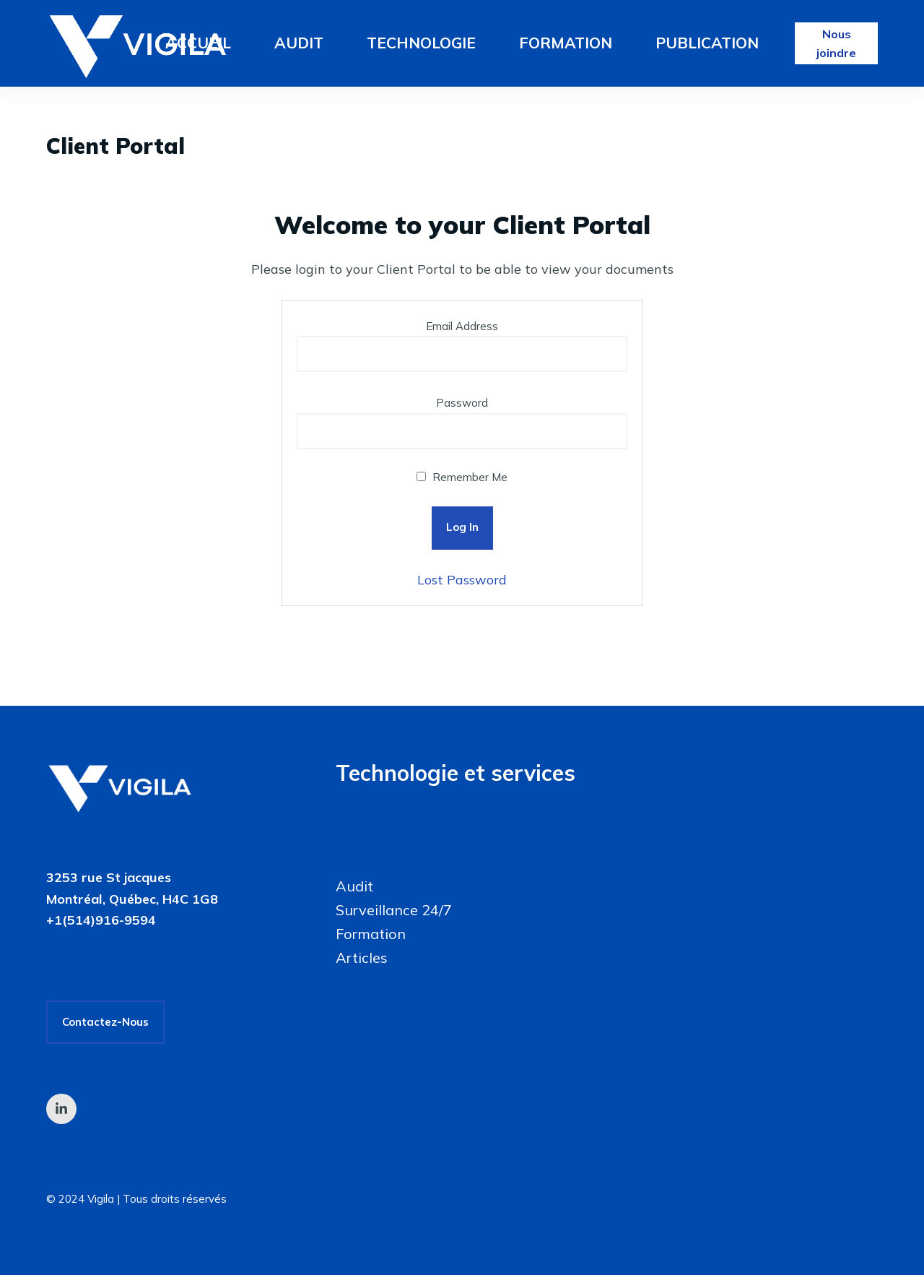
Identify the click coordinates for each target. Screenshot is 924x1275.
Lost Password (462, 579)
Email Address (462, 326)
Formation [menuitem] (565, 42)
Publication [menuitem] (707, 42)
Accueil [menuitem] (198, 42)
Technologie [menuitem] (421, 42)
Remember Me (462, 477)
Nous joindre (836, 43)
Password (462, 403)
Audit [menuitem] (298, 42)
